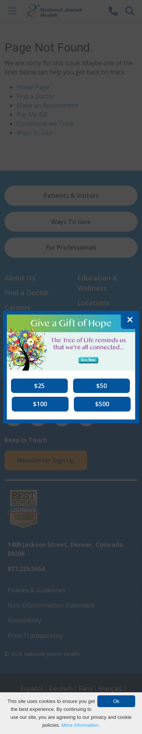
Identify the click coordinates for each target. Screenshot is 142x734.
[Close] (130, 320)
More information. (80, 725)
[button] (39, 386)
